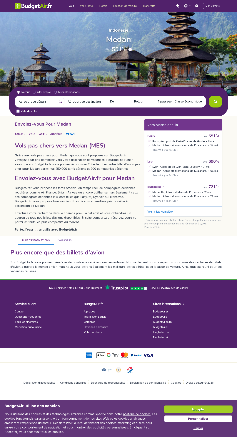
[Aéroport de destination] (85, 101)
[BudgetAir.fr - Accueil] (33, 6)
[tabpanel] (118, 260)
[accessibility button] (178, 6)
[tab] (36, 240)
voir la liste (74, 423)
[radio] (23, 92)
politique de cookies (137, 414)
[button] (212, 6)
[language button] (187, 6)
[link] (197, 6)
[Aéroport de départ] (36, 101)
